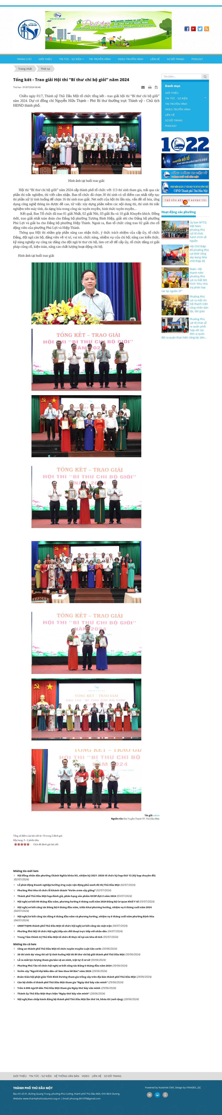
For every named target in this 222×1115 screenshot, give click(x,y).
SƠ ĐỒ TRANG (175, 59)
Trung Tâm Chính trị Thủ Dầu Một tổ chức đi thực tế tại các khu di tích (59, 937)
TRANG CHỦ (24, 59)
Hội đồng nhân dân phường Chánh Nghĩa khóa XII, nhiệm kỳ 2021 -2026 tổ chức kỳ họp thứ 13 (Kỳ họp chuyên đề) (86, 875)
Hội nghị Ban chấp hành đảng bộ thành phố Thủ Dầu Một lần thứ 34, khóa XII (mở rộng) (70, 999)
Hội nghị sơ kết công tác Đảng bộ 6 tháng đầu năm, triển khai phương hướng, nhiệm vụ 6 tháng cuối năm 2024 (84, 907)
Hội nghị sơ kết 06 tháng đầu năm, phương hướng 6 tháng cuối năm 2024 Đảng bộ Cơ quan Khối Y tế (78, 901)
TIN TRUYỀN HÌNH (100, 59)
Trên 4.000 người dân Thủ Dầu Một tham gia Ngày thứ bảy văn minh (58, 988)
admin (156, 815)
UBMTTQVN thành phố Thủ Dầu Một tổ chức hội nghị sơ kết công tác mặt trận (64, 925)
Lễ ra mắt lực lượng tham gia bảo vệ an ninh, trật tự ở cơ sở (53, 960)
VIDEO (85, 1076)
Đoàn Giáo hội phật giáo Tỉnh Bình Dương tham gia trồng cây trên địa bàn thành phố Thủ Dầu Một (76, 976)
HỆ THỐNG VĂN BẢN (66, 1076)
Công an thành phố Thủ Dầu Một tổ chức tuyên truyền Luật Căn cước (59, 948)
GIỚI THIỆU (45, 59)
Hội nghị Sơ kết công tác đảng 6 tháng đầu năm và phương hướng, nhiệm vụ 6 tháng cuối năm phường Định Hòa (85, 916)
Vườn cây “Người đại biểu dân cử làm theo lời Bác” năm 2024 (54, 971)
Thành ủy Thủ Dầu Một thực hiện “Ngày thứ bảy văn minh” (53, 993)
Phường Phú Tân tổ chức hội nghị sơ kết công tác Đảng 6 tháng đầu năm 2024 (64, 965)
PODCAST (197, 59)
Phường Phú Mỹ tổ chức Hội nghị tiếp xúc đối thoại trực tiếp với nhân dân (62, 931)
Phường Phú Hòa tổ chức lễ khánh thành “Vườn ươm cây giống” (56, 890)
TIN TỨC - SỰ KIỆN (70, 59)
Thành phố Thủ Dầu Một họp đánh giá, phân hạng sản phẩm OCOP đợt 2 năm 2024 (66, 896)
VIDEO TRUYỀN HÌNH (130, 59)
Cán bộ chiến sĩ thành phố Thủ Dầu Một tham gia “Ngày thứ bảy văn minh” (62, 982)
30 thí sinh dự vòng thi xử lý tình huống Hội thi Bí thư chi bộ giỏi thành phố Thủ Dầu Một (71, 954)
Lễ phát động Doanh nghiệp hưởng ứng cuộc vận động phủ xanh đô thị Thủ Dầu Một (68, 884)
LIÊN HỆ (155, 59)
